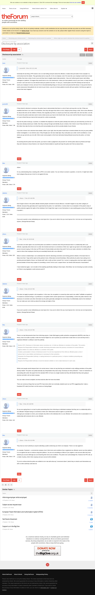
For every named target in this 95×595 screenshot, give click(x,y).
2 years (91, 529)
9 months (90, 515)
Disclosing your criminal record (17, 38)
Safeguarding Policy (42, 574)
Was (3, 163)
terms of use (25, 30)
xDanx (4, 234)
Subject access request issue (11, 505)
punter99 (5, 104)
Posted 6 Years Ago (22, 63)
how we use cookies (75, 2)
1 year (91, 522)
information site (44, 587)
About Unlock (18, 574)
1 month (90, 500)
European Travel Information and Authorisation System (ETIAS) (22, 512)
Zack (3, 63)
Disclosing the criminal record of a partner (39, 38)
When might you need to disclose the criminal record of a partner (71, 38)
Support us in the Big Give (10, 526)
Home (4, 38)
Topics (4, 493)
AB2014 (4, 193)
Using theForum (29, 574)
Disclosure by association (9, 41)
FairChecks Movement (9, 519)
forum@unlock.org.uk (23, 33)
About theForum (7, 574)
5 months (90, 508)
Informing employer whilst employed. (14, 497)
